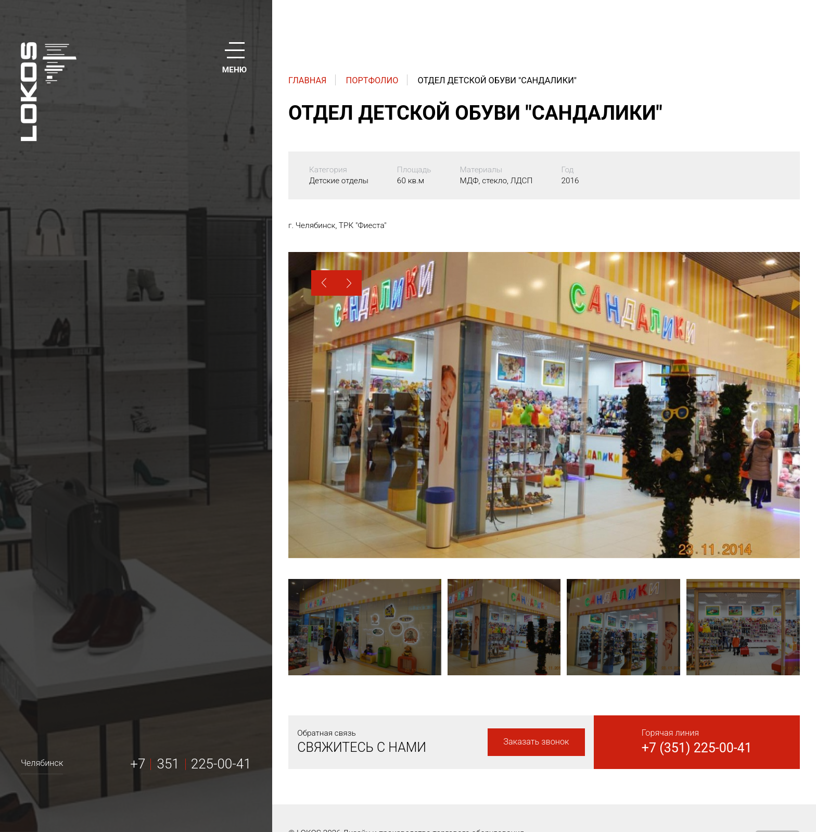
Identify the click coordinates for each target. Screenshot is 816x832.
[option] (544, 405)
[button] (324, 283)
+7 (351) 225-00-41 (697, 747)
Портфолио (372, 80)
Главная (307, 80)
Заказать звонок (536, 742)
